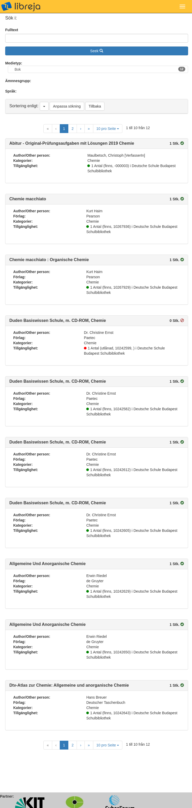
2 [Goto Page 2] (72, 129)
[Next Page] (81, 128)
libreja (20, 6)
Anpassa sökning (67, 106)
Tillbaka (95, 106)
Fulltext (11, 30)
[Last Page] (88, 128)
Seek (96, 51)
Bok (100, 69)
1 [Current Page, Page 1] (64, 129)
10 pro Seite (107, 129)
